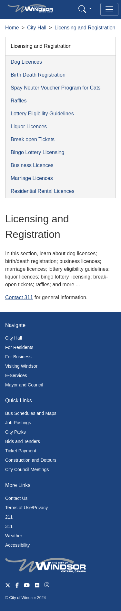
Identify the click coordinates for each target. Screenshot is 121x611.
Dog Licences (26, 62)
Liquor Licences (29, 126)
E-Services (16, 375)
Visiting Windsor (21, 366)
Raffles (19, 100)
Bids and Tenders (22, 441)
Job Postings (18, 422)
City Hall (36, 27)
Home (12, 27)
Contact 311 (19, 297)
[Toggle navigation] (109, 9)
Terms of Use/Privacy (26, 507)
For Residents (19, 347)
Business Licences (32, 165)
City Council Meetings (27, 469)
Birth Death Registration (38, 75)
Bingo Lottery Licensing (37, 152)
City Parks (15, 432)
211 (9, 517)
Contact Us (16, 498)
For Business (18, 356)
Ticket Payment (20, 450)
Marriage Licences (32, 178)
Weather (13, 535)
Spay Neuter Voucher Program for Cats (55, 87)
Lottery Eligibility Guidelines (42, 113)
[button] (85, 9)
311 (9, 526)
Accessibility (17, 545)
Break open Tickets (33, 139)
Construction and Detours (30, 460)
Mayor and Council (24, 384)
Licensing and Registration (85, 27)
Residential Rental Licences (42, 191)
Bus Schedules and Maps (30, 413)
